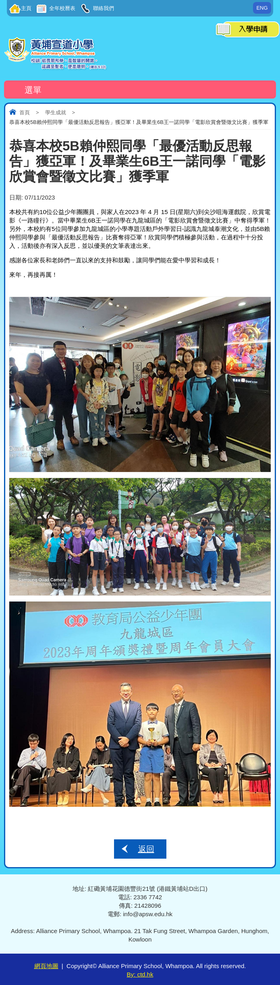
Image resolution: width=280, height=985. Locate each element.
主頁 (26, 8)
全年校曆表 (61, 8)
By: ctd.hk (140, 974)
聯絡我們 (102, 8)
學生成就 (55, 112)
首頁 (24, 112)
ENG (262, 8)
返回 (146, 849)
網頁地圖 (46, 965)
